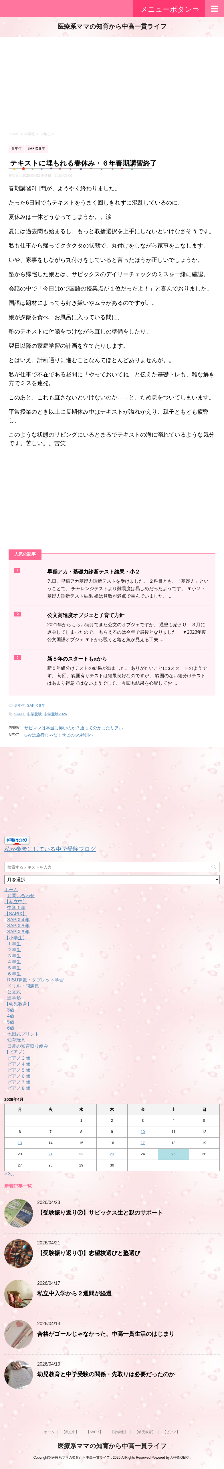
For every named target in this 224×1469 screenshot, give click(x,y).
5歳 (10, 1022)
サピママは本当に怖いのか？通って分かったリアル (73, 727)
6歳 (10, 1028)
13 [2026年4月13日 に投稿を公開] (20, 1143)
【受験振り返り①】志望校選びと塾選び (88, 1253)
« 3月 (9, 1173)
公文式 (14, 991)
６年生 (19, 705)
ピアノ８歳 (18, 1088)
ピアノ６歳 (18, 1076)
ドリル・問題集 (23, 985)
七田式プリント (23, 1034)
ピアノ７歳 (18, 1082)
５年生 (14, 967)
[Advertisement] (112, 83)
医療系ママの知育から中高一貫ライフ (112, 27)
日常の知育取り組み (27, 1046)
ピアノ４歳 (18, 1064)
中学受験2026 (55, 714)
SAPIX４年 (18, 919)
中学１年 (16, 907)
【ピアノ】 (15, 1052)
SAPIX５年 (18, 925)
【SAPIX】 (15, 913)
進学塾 (14, 997)
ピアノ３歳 (18, 1058)
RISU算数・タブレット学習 (35, 979)
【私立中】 (15, 901)
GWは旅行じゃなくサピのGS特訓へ (59, 734)
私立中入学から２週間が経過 (74, 1294)
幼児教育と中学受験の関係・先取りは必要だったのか (106, 1375)
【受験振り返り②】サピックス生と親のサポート (100, 1213)
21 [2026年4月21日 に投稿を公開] (50, 1154)
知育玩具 (16, 1040)
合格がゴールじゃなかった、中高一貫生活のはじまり (106, 1334)
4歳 (10, 1016)
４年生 (14, 961)
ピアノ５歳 (18, 1070)
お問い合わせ (21, 895)
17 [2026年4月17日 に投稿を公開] (143, 1143)
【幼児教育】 (18, 1003)
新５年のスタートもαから (77, 659)
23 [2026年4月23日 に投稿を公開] (112, 1154)
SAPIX (19, 714)
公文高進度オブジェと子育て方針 (85, 615)
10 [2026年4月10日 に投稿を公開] (143, 1132)
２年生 (14, 949)
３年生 (14, 955)
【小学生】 (15, 937)
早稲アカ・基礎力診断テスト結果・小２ (93, 572)
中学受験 (34, 714)
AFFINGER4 (180, 1458)
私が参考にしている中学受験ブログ (50, 849)
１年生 (14, 943)
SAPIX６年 (36, 705)
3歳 (10, 1010)
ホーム (11, 889)
